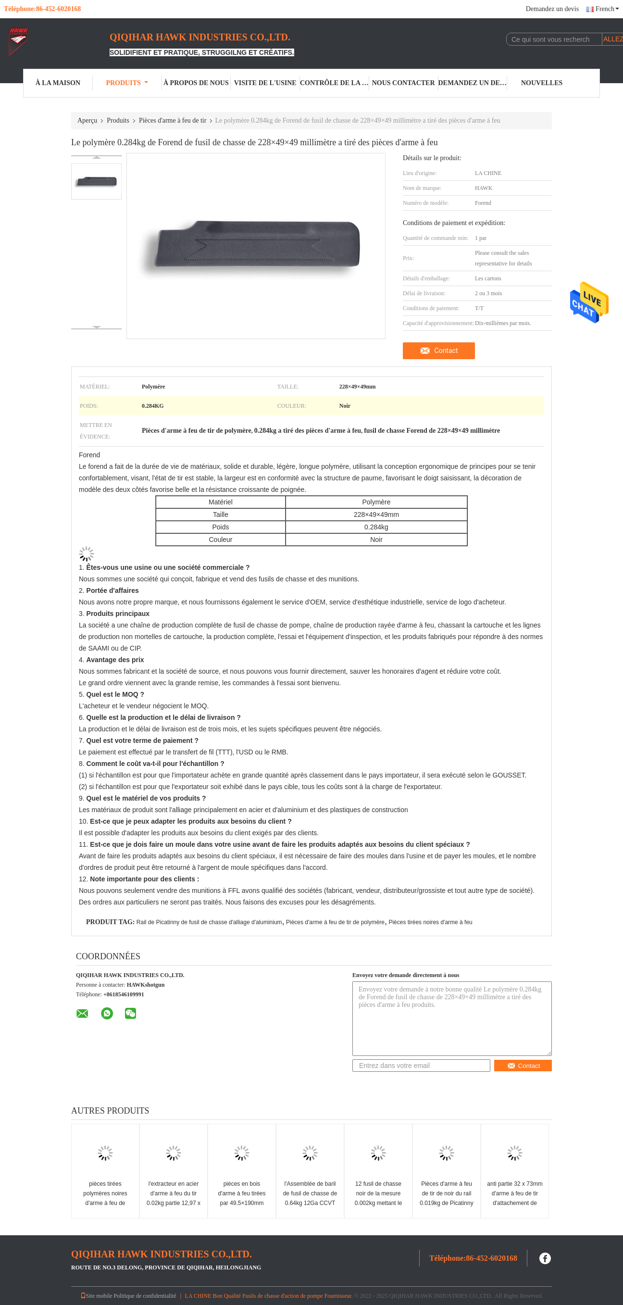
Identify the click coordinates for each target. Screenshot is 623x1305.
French (607, 9)
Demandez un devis (552, 9)
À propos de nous (196, 83)
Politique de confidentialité (145, 1295)
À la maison (58, 83)
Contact (446, 350)
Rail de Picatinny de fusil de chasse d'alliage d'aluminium (209, 922)
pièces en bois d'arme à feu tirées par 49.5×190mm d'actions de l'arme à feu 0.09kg (241, 1203)
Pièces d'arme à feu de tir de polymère (335, 922)
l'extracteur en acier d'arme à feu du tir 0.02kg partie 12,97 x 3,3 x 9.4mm (173, 1198)
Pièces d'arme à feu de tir (173, 120)
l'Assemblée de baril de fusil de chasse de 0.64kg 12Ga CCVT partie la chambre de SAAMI (310, 1203)
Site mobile (96, 1295)
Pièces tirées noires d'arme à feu (430, 922)
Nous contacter (403, 83)
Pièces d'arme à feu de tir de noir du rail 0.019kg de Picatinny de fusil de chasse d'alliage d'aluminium (446, 1203)
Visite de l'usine (265, 83)
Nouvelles (541, 83)
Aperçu (87, 120)
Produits (127, 83)
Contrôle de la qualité (334, 83)
